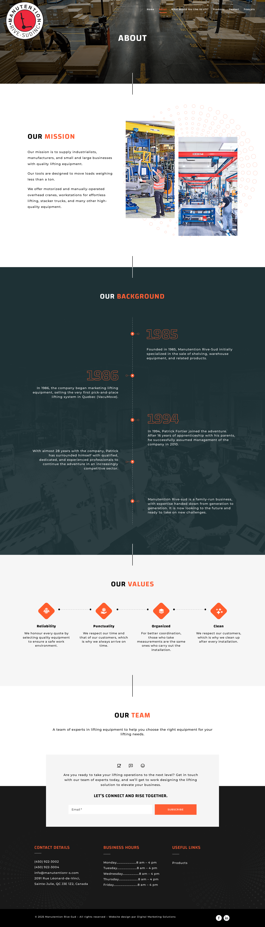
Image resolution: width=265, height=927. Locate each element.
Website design (120, 916)
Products (180, 863)
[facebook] (219, 918)
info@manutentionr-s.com (56, 873)
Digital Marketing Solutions (156, 916)
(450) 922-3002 (46, 861)
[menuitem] (249, 9)
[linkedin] (226, 918)
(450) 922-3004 (46, 867)
